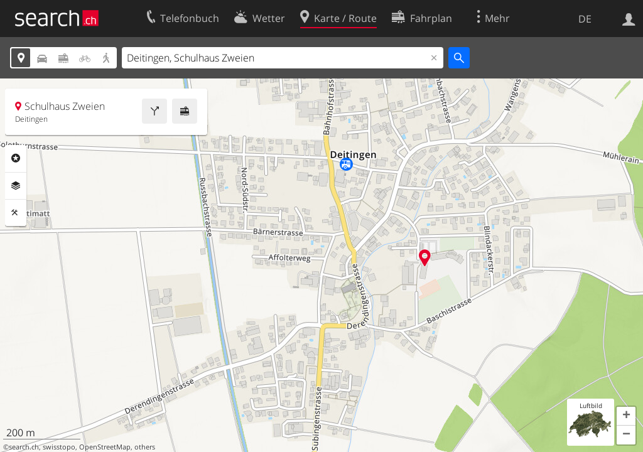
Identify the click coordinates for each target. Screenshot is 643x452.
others (144, 447)
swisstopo (59, 447)
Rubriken (15, 158)
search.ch (24, 447)
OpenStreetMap (105, 447)
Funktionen (15, 213)
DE (585, 19)
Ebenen (15, 186)
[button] (626, 416)
